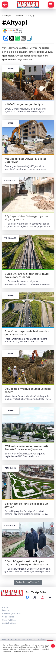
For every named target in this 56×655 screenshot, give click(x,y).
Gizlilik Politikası (9, 623)
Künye (5, 607)
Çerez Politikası (9, 620)
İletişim (5, 610)
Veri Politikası (8, 617)
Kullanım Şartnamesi (11, 614)
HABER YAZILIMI (9, 639)
